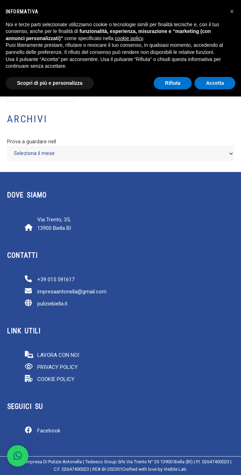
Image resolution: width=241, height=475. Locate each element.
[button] (17, 455)
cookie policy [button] (129, 38)
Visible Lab (175, 469)
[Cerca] (59, 97)
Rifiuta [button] (173, 83)
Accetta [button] (215, 83)
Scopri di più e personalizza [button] (49, 83)
